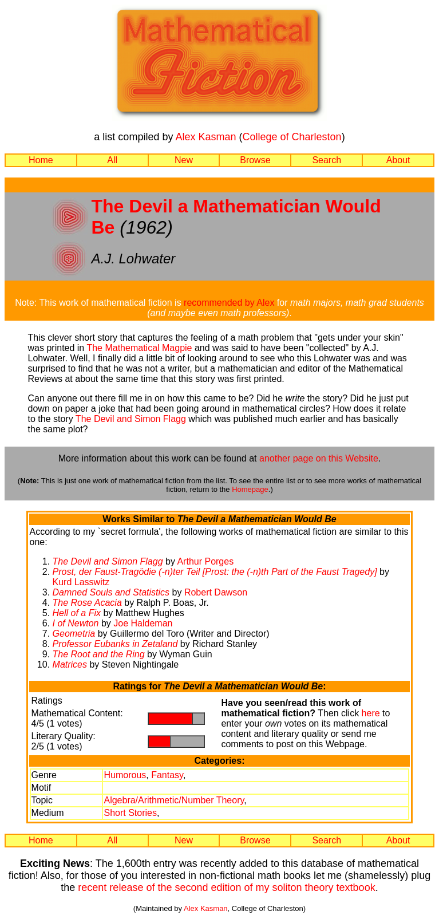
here (371, 713)
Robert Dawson (215, 592)
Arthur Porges (205, 561)
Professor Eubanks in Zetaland (115, 644)
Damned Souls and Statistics (111, 592)
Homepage (250, 489)
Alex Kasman (205, 137)
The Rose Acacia (87, 603)
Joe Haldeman (142, 623)
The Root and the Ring (99, 654)
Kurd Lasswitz (81, 582)
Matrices (70, 664)
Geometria (74, 633)
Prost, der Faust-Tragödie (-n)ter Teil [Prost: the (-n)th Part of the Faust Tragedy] (215, 572)
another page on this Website (318, 458)
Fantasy (167, 775)
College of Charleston (292, 137)
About (398, 160)
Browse (255, 160)
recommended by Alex (229, 302)
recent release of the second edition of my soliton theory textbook (226, 887)
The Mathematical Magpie (139, 348)
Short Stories (130, 813)
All (112, 160)
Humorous (125, 775)
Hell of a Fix (77, 613)
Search (326, 160)
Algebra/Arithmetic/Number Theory (174, 800)
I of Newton (76, 623)
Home (41, 160)
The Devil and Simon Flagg (131, 419)
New (184, 160)
